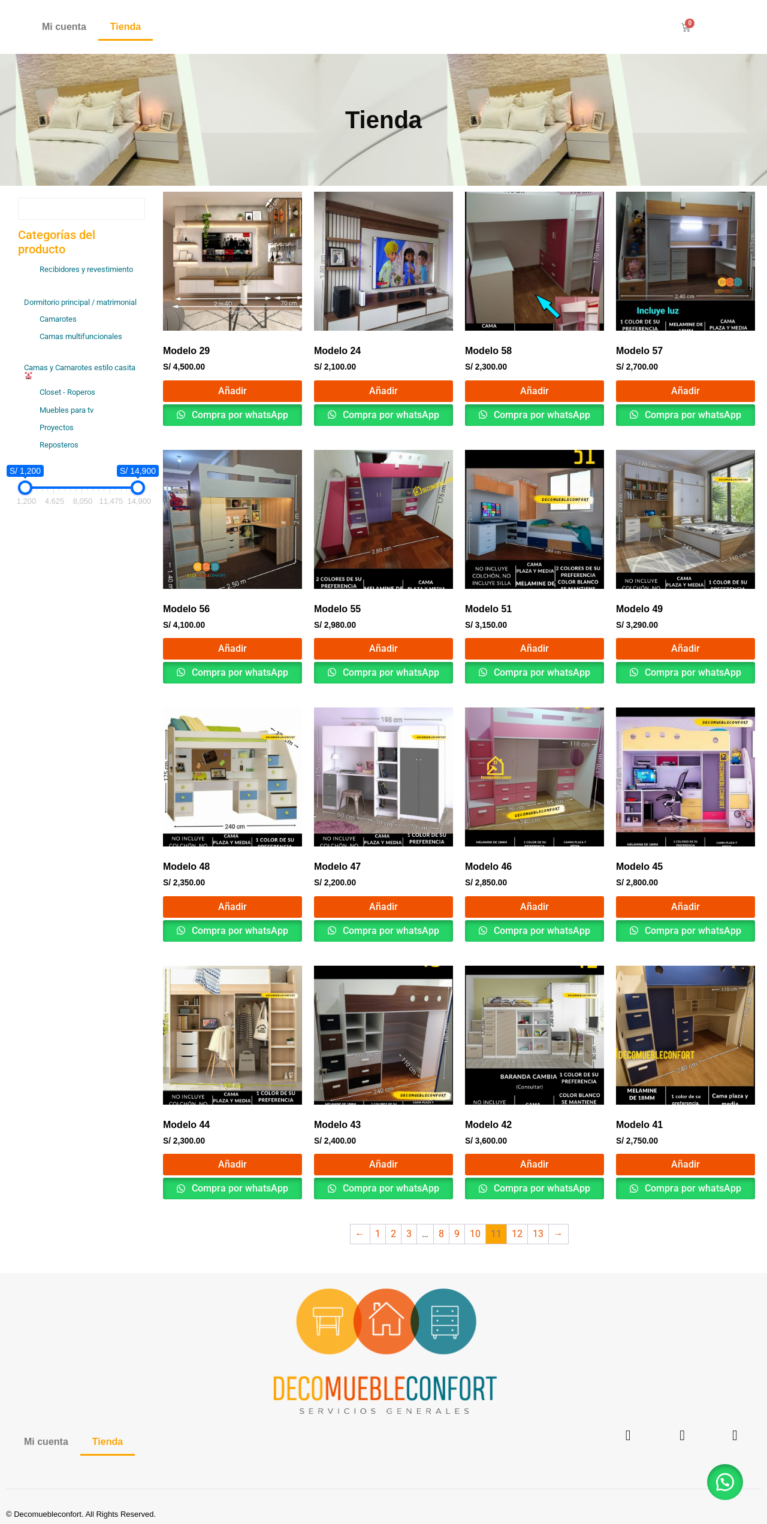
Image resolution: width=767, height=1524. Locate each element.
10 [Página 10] (475, 1233)
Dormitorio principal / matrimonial (80, 302)
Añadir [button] (232, 391)
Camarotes (58, 319)
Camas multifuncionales (81, 336)
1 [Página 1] (378, 1233)
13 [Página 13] (538, 1233)
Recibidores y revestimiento (86, 269)
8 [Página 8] (441, 1233)
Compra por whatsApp (238, 415)
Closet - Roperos (67, 392)
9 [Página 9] (457, 1233)
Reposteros (59, 444)
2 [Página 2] (393, 1233)
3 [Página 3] (409, 1233)
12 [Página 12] (517, 1233)
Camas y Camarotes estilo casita (79, 371)
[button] (725, 1482)
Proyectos (57, 427)
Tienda (125, 27)
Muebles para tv (66, 410)
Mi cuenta (64, 27)
